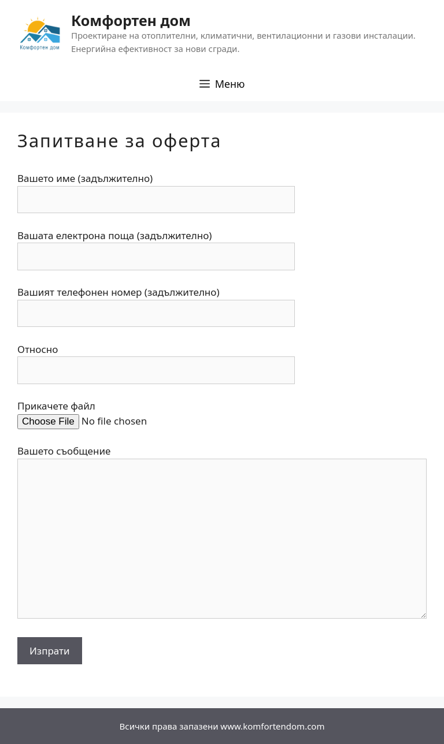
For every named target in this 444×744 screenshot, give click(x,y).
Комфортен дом (131, 20)
